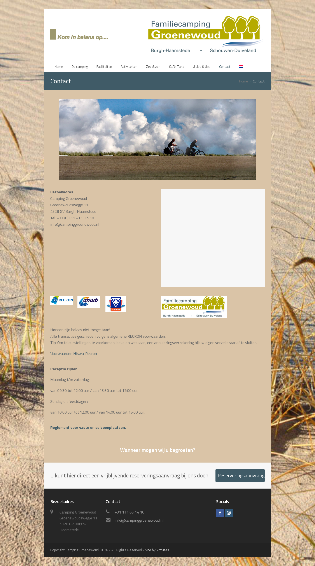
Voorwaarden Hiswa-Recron (73, 353)
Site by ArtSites (157, 550)
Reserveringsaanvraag (241, 475)
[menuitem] (241, 66)
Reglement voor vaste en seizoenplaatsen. (88, 427)
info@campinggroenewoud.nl (139, 520)
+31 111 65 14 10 (129, 512)
